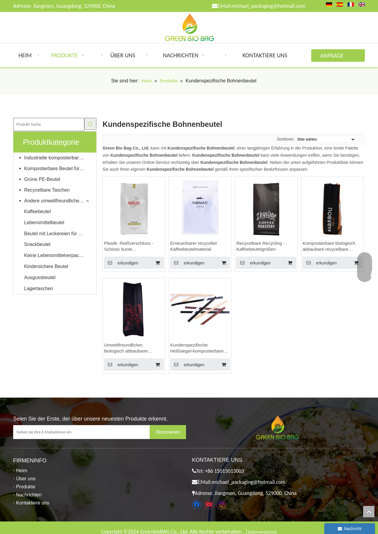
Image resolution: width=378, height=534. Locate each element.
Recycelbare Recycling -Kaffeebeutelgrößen (260, 246)
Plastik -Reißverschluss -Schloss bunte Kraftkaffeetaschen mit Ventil (132, 246)
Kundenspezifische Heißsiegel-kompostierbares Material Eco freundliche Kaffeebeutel (198, 348)
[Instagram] (221, 505)
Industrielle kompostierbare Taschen (57, 157)
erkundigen (121, 263)
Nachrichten (28, 494)
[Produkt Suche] (48, 124)
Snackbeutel (37, 244)
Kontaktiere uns (32, 502)
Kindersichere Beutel (46, 266)
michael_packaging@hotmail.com (268, 6)
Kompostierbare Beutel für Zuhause (57, 168)
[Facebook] (197, 505)
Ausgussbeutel (39, 277)
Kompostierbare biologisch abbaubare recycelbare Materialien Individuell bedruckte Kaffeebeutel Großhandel (329, 246)
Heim (21, 470)
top (368, 511)
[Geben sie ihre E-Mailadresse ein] (86, 432)
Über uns (25, 478)
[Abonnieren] (168, 432)
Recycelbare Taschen (47, 190)
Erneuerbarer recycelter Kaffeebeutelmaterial (193, 246)
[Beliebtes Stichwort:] (90, 124)
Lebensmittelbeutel (44, 222)
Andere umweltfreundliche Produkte (57, 200)
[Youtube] (209, 505)
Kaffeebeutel (37, 211)
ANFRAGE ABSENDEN (333, 57)
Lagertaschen (38, 288)
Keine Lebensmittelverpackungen (57, 255)
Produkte (25, 486)
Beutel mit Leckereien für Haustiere (57, 233)
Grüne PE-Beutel (42, 179)
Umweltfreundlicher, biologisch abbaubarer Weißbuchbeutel (126, 348)
